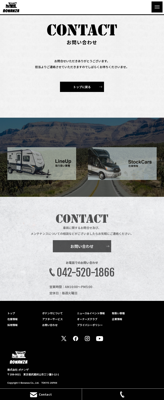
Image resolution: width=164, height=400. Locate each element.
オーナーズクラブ (87, 319)
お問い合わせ (82, 251)
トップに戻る (82, 87)
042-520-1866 (86, 277)
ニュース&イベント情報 (91, 313)
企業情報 (117, 319)
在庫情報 (12, 319)
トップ (11, 313)
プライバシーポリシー (90, 325)
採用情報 (12, 325)
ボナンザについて (52, 313)
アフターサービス (52, 319)
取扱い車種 (118, 313)
